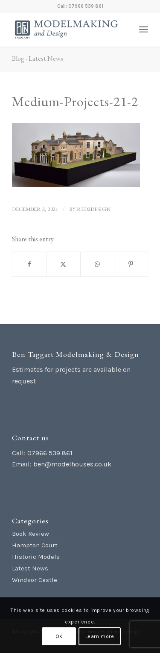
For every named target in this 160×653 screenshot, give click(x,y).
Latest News (30, 568)
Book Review (30, 533)
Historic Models (36, 557)
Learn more (99, 636)
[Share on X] (63, 264)
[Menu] (143, 29)
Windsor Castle (34, 580)
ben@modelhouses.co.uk (72, 464)
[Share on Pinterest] (131, 264)
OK (59, 636)
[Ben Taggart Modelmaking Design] (66, 29)
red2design (94, 209)
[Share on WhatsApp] (97, 264)
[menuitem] (143, 29)
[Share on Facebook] (29, 264)
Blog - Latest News (37, 58)
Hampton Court (35, 545)
